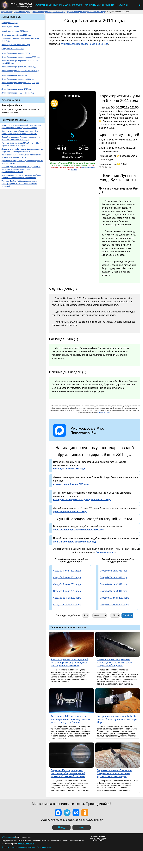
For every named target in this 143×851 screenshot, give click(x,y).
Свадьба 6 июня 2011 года (113, 571)
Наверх (81, 827)
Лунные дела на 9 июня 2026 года (16, 45)
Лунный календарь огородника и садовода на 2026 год (20, 84)
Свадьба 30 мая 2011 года (67, 604)
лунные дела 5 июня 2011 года (70, 511)
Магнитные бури (94, 5)
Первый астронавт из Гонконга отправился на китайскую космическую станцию (21, 138)
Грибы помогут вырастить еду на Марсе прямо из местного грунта (22, 162)
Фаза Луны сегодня (9, 23)
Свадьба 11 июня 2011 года (114, 604)
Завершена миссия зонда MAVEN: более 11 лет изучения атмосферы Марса (21, 144)
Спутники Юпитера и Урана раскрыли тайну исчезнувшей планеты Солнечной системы (20, 132)
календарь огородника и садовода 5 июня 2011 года (82, 499)
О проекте (6, 847)
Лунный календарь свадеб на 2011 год (49, 12)
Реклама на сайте (44, 847)
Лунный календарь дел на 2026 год (16, 89)
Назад (61, 827)
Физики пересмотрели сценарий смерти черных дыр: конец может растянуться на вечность (21, 126)
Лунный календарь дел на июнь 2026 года (19, 67)
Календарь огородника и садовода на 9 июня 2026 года (20, 39)
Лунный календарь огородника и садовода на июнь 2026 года (20, 61)
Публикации (41, 5)
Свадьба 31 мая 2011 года (67, 598)
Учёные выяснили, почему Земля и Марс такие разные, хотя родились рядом (21, 156)
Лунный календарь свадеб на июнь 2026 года (20, 71)
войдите (74, 169)
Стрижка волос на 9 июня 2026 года (16, 35)
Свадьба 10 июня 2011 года (114, 598)
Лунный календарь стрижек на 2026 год (18, 79)
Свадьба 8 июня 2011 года (113, 584)
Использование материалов (23, 847)
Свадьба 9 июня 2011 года (113, 591)
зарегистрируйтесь (88, 167)
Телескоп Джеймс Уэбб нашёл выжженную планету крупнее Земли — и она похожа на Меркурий (19, 183)
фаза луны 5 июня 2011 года (69, 468)
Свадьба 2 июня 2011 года (67, 584)
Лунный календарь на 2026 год (14, 75)
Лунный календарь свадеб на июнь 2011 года (86, 12)
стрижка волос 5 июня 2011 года (71, 484)
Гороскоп (77, 5)
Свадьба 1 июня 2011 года (67, 591)
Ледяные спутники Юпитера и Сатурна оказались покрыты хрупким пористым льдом (22, 150)
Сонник (109, 5)
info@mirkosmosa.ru (26, 844)
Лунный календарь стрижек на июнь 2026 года (21, 57)
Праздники (121, 5)
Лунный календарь (60, 5)
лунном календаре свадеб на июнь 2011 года (84, 44)
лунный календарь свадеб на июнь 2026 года (78, 529)
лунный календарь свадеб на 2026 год (74, 542)
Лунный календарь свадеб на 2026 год (18, 93)
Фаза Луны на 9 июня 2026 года (15, 31)
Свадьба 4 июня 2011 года (67, 571)
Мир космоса (6, 12)
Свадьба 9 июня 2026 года (13, 49)
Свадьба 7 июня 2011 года (113, 577)
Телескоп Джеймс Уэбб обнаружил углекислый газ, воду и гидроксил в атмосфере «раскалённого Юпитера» (21, 169)
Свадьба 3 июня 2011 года (67, 577)
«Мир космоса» (8, 837)
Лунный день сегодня (10, 26)
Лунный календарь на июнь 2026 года (17, 53)
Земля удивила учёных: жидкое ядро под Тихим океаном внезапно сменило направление (21, 176)
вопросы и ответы (103, 412)
